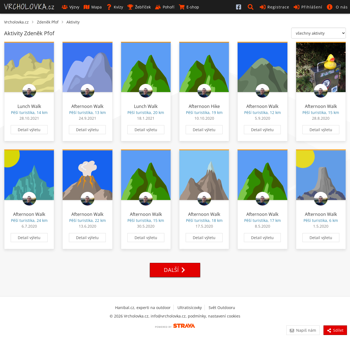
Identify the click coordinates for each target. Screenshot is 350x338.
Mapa (93, 7)
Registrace (274, 7)
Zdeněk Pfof (48, 22)
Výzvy (70, 7)
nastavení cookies (224, 316)
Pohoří (164, 7)
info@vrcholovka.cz (168, 316)
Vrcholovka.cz (16, 22)
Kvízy (114, 7)
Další (175, 270)
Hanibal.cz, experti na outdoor (143, 307)
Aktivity (73, 22)
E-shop (189, 7)
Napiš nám (303, 330)
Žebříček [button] (139, 7)
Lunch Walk (29, 106)
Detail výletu (29, 129)
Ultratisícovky (189, 307)
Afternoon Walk (87, 106)
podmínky (197, 316)
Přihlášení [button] (308, 7)
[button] (252, 7)
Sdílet (335, 330)
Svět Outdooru (222, 307)
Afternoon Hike (204, 106)
